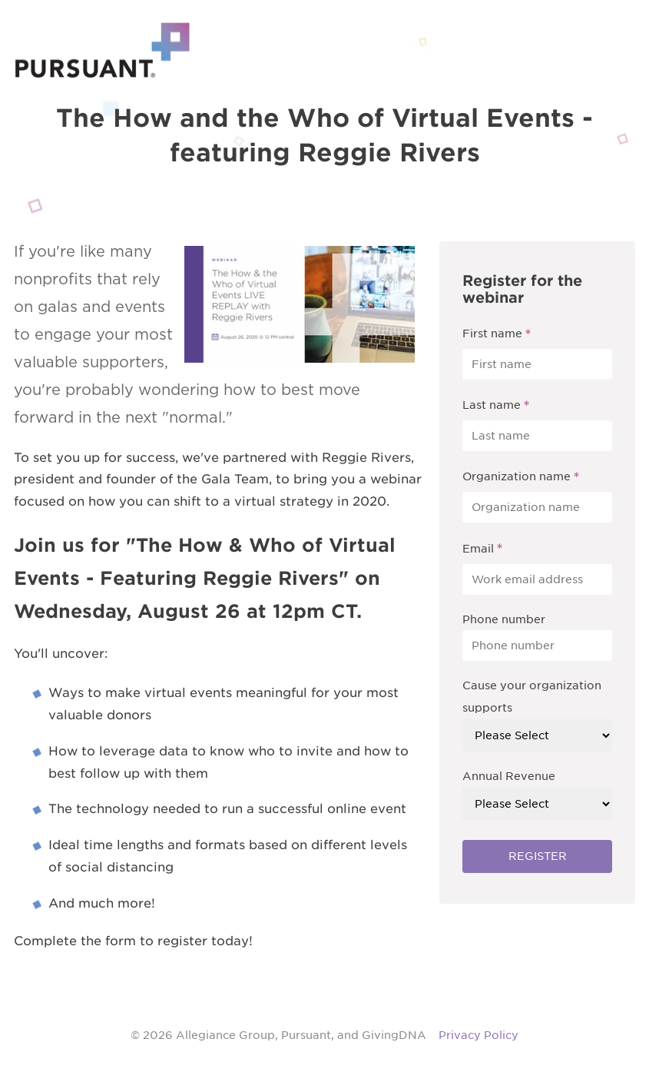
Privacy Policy (478, 1035)
